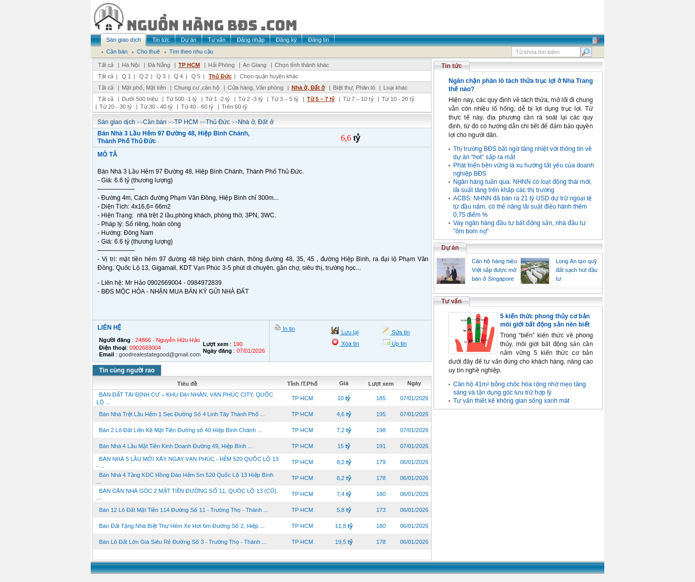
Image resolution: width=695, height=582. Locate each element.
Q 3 (161, 76)
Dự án (450, 247)
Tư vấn (451, 301)
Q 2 (143, 76)
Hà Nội (131, 65)
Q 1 (126, 76)
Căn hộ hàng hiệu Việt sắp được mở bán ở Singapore (494, 270)
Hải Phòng (221, 65)
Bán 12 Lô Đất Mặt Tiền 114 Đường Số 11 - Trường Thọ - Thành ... (183, 510)
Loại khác (395, 87)
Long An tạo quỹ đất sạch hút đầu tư (577, 270)
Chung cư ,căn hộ (197, 87)
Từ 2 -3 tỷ (250, 99)
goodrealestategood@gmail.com (160, 354)
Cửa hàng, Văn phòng (256, 87)
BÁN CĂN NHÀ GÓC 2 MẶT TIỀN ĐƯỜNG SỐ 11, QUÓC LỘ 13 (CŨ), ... (187, 494)
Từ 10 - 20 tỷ (398, 99)
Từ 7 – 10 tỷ (358, 99)
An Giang (255, 65)
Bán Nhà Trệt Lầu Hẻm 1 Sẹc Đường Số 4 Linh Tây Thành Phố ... (182, 414)
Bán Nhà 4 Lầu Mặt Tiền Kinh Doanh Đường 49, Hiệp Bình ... (176, 446)
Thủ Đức (220, 76)
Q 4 (178, 76)
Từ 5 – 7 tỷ (321, 99)
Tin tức (451, 66)
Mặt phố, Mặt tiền (144, 87)
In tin (288, 329)
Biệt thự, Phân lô (354, 87)
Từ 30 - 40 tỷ (156, 107)
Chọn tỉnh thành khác (302, 65)
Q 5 (196, 76)
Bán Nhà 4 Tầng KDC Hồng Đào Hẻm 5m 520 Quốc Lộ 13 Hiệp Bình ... (184, 478)
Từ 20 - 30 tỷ (116, 107)
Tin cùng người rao (127, 370)
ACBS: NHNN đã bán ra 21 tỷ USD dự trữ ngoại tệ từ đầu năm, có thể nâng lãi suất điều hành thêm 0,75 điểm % (522, 206)
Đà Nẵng (159, 65)
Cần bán (155, 122)
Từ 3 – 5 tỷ (285, 99)
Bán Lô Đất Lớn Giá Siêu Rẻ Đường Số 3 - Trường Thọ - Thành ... (183, 542)
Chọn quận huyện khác (269, 76)
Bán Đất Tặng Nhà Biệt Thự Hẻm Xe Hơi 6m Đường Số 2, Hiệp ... (181, 526)
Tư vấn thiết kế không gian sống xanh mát (511, 400)
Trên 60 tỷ (234, 107)
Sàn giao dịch (116, 122)
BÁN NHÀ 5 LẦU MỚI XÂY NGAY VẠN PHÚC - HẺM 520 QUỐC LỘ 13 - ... (187, 462)
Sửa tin (400, 332)
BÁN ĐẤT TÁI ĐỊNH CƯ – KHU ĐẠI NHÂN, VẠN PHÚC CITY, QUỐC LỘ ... (184, 398)
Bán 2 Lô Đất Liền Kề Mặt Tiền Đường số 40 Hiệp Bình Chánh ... (180, 430)
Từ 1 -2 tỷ (217, 99)
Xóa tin (349, 343)
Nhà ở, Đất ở (308, 87)
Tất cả (105, 65)
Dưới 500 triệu (140, 99)
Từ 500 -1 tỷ (181, 99)
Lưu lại (349, 332)
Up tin (398, 343)
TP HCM (189, 65)
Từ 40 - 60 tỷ (197, 107)
